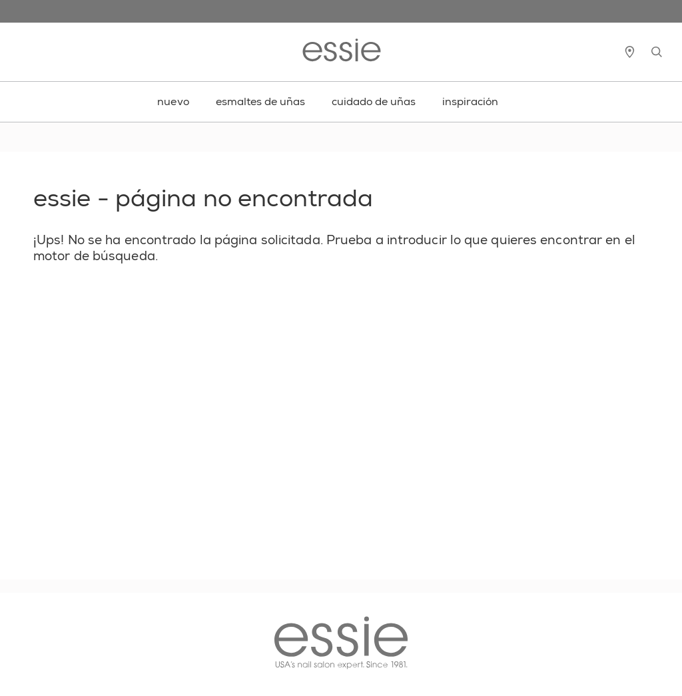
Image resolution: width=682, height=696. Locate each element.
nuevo (173, 101)
